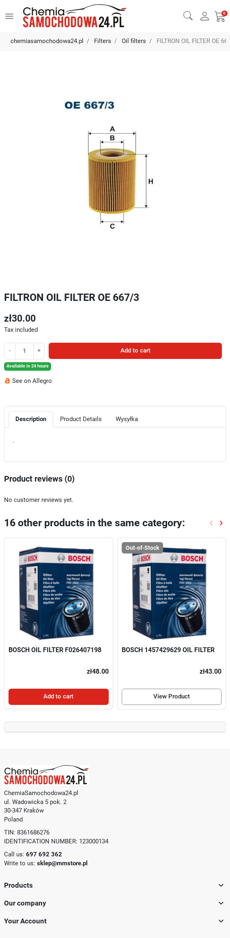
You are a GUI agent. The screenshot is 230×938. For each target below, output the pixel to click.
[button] (188, 15)
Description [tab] (30, 419)
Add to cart (135, 350)
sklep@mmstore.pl (62, 863)
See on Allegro (32, 381)
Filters (102, 41)
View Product (171, 696)
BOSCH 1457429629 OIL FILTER (168, 650)
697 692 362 (44, 854)
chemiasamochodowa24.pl (47, 41)
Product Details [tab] (81, 419)
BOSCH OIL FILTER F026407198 (55, 650)
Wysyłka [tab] (127, 419)
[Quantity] (24, 351)
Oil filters (134, 41)
